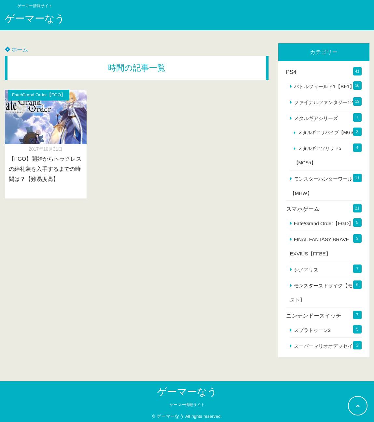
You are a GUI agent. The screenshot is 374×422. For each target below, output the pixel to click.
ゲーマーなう (35, 18)
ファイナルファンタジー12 (323, 102)
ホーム (16, 50)
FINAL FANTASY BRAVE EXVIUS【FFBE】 (319, 246)
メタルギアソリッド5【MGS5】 (317, 155)
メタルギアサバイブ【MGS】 (328, 132)
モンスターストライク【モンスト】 (323, 293)
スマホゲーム (302, 209)
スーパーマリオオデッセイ (323, 346)
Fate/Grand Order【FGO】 (39, 94)
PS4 (291, 72)
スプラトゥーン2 (312, 330)
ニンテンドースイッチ (313, 316)
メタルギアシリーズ (316, 118)
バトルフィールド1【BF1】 (324, 86)
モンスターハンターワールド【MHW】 (323, 186)
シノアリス (306, 269)
